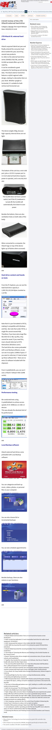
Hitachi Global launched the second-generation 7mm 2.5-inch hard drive (26, 649)
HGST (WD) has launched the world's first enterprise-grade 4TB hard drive (26, 645)
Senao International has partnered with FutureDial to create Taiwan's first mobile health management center (41, 53)
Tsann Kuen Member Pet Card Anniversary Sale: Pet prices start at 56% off (40, 58)
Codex (16, 15)
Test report (17, 27)
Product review (25, 1)
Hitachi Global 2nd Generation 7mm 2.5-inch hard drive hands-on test (25, 635)
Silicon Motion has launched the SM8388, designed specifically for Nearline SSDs (25, 722)
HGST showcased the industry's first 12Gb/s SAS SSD (20, 643)
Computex (9, 15)
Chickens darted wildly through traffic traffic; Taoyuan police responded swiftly (28, 695)
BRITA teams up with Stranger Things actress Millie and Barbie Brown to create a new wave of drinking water (40, 62)
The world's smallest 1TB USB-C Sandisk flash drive (17, 724)
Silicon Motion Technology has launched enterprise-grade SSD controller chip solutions (24, 719)
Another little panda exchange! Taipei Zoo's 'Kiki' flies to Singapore (24, 705)
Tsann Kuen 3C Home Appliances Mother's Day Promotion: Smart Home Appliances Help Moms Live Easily (41, 67)
